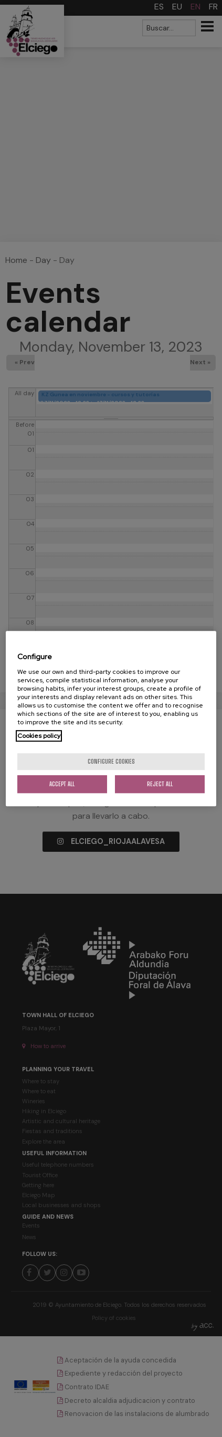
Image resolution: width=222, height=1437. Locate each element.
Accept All (62, 784)
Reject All (160, 784)
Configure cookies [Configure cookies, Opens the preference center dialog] (111, 761)
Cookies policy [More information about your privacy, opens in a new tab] (38, 736)
